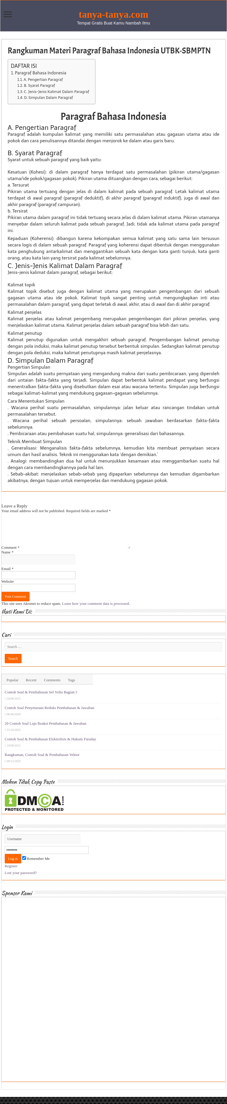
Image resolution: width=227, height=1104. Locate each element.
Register (11, 873)
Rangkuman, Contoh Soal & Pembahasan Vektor (42, 762)
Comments (52, 687)
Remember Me (36, 865)
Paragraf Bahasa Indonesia (40, 73)
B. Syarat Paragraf (39, 85)
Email (7, 576)
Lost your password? (21, 880)
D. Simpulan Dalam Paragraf (48, 97)
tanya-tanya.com (113, 14)
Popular (12, 687)
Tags (71, 687)
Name (7, 559)
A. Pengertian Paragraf (43, 79)
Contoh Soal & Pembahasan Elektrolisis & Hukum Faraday (50, 746)
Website (7, 588)
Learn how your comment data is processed (95, 610)
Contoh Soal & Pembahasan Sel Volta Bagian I (41, 699)
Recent (31, 687)
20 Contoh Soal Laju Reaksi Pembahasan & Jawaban (45, 730)
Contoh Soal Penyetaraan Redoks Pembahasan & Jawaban (49, 715)
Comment (10, 554)
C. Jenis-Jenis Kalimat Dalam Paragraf (56, 91)
